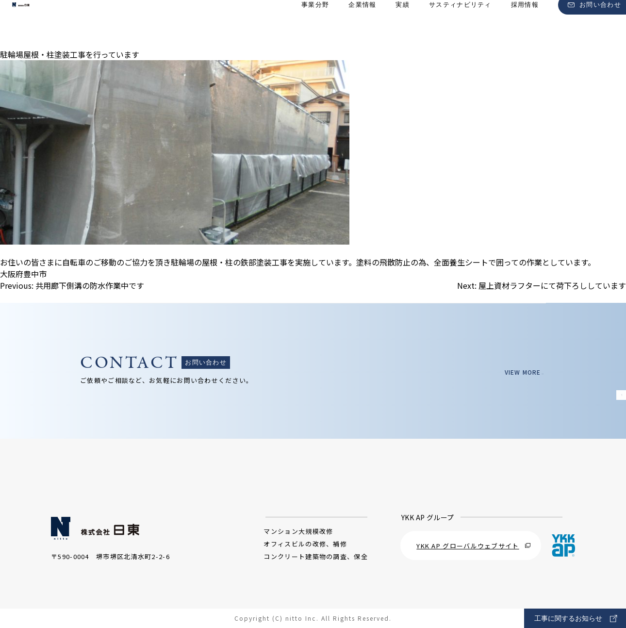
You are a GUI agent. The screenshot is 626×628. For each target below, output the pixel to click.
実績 (402, 24)
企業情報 (362, 24)
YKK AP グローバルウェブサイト (473, 545)
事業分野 (315, 24)
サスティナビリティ (460, 24)
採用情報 (525, 24)
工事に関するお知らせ (575, 618)
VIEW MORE (517, 372)
